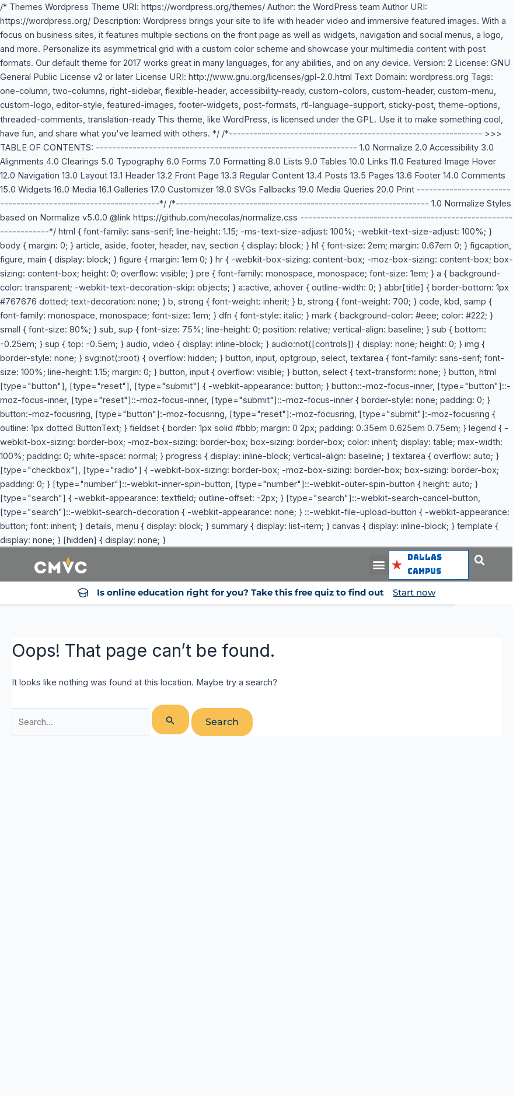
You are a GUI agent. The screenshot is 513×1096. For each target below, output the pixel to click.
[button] (379, 565)
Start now (414, 592)
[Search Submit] (170, 719)
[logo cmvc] (60, 565)
